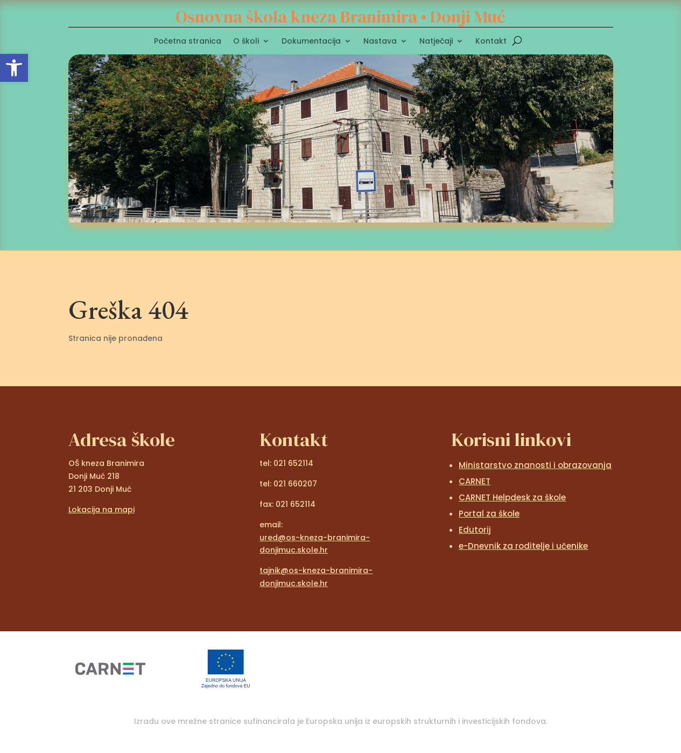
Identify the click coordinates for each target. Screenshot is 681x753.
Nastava (380, 41)
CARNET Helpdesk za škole (512, 497)
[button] (14, 68)
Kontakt (491, 41)
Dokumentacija (311, 41)
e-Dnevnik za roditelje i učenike (523, 546)
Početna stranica (187, 41)
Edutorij (475, 529)
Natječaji (436, 41)
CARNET (474, 481)
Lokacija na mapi (101, 509)
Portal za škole (489, 513)
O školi (246, 41)
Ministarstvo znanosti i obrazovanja (535, 465)
